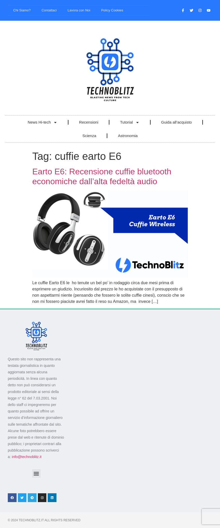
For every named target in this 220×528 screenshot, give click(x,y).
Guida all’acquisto (176, 122)
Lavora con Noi (79, 10)
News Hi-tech (42, 122)
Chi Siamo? (22, 10)
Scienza (89, 135)
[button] (36, 473)
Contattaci (49, 10)
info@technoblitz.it (27, 457)
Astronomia (128, 135)
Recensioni (88, 122)
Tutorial (129, 122)
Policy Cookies (112, 10)
